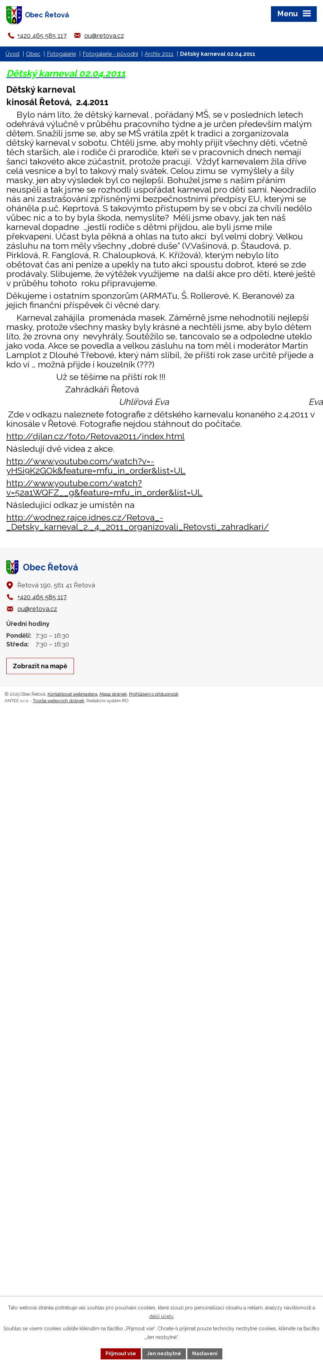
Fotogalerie (61, 54)
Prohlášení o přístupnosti (153, 694)
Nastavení (205, 1353)
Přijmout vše (120, 1353)
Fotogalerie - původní (110, 54)
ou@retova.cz (104, 35)
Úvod (12, 54)
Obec (33, 54)
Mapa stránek (113, 694)
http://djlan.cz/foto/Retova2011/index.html (95, 436)
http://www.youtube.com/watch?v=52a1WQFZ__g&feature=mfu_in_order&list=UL (104, 488)
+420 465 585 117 (42, 35)
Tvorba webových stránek (58, 700)
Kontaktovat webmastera (72, 694)
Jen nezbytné (164, 1353)
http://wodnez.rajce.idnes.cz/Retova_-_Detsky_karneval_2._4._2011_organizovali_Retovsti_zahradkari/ (137, 522)
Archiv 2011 (159, 54)
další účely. (161, 1316)
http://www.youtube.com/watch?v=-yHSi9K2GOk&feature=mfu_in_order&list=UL (96, 466)
